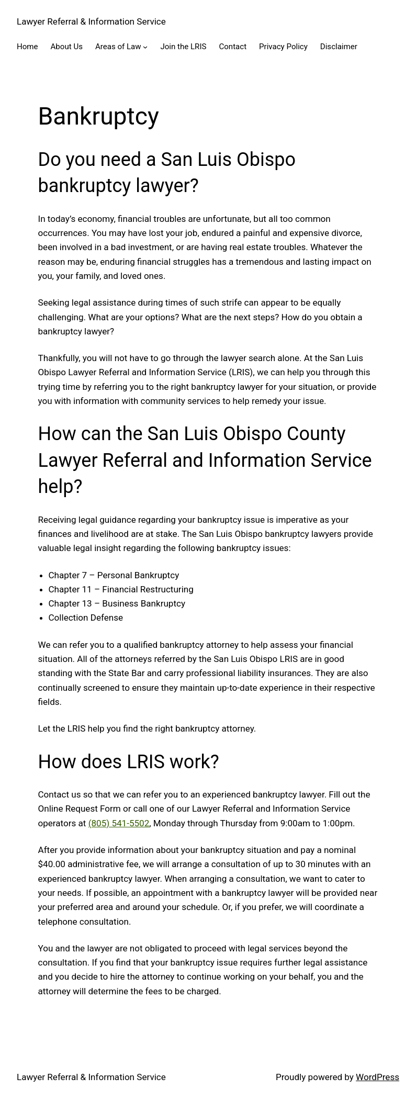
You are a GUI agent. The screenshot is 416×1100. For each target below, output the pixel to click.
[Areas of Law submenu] (145, 46)
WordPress (377, 1077)
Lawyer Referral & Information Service (91, 21)
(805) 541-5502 (119, 823)
